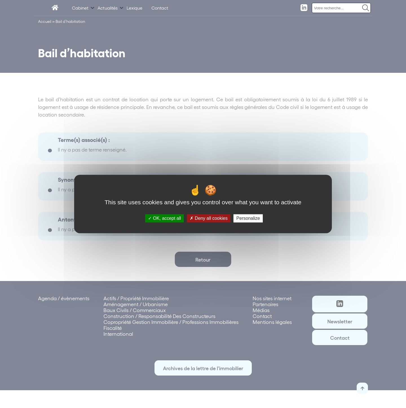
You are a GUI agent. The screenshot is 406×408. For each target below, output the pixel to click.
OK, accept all (164, 218)
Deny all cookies (209, 218)
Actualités (108, 7)
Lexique (134, 7)
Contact (159, 7)
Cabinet (80, 7)
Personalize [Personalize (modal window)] (248, 218)
